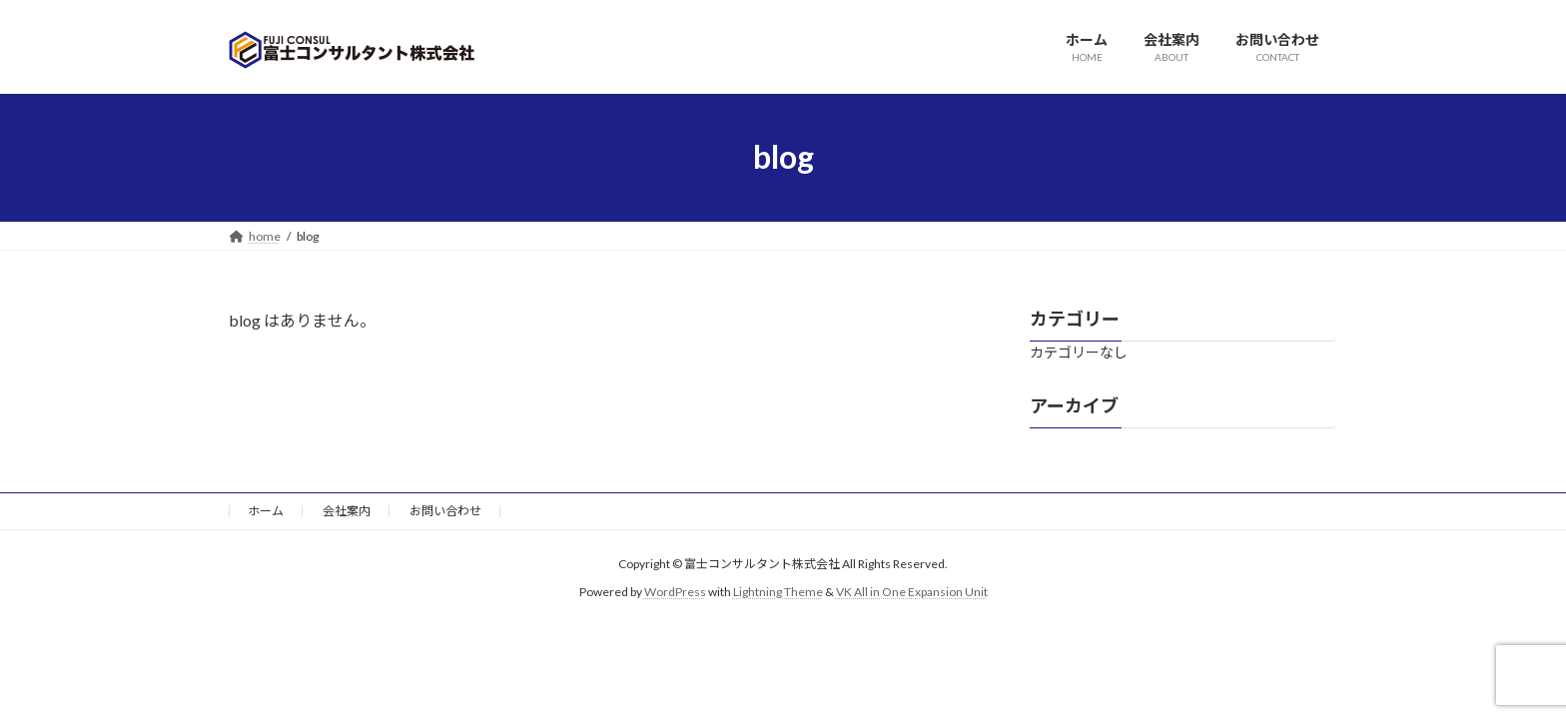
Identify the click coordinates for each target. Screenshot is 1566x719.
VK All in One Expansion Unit (912, 591)
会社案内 (347, 510)
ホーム (266, 510)
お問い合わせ (445, 510)
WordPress (675, 591)
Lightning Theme (778, 591)
